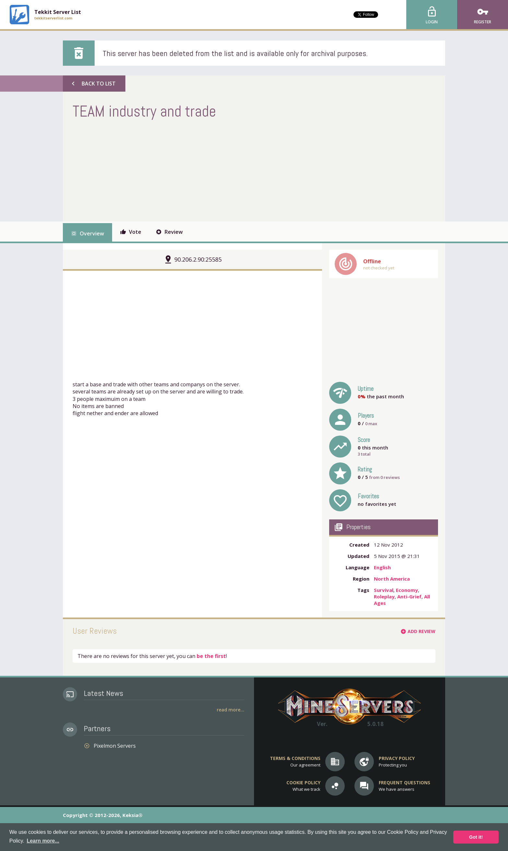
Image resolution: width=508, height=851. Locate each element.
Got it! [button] (476, 837)
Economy (407, 590)
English (382, 567)
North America (392, 578)
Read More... (230, 710)
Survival (383, 590)
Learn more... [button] (43, 841)
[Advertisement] (190, 169)
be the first (211, 656)
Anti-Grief (409, 596)
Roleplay (384, 596)
